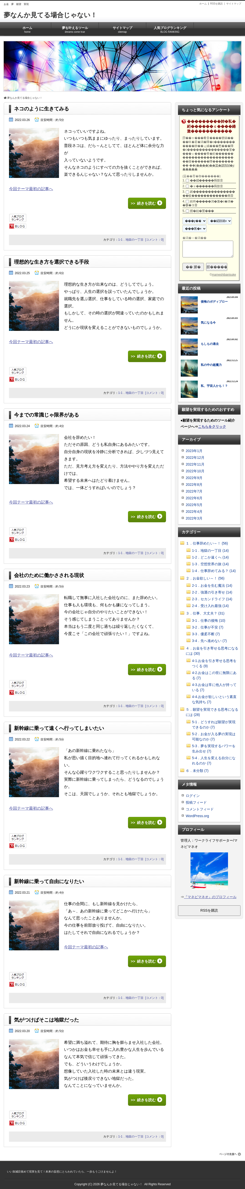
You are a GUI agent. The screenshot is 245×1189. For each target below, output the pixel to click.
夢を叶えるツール (75, 28)
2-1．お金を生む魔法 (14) (212, 586)
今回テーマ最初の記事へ (31, 189)
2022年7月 (194, 491)
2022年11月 (195, 464)
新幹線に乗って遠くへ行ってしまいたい (59, 728)
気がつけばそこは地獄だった (46, 1020)
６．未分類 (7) (197, 771)
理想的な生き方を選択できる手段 (51, 262)
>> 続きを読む (143, 203)
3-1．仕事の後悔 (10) (208, 620)
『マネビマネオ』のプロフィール (210, 897)
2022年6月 (194, 498)
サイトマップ (233, 3)
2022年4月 (194, 512)
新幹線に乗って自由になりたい (49, 881)
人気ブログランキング (170, 28)
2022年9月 (194, 478)
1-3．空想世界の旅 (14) (210, 564)
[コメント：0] (154, 239)
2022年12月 (195, 458)
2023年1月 (194, 451)
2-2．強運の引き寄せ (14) (212, 592)
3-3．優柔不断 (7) (206, 634)
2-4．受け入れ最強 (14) (210, 606)
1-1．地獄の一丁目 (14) (210, 551)
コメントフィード (200, 809)
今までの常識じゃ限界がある (46, 415)
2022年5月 (194, 505)
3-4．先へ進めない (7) (209, 641)
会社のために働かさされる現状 (49, 575)
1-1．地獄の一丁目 (131, 239)
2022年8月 (194, 485)
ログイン (193, 796)
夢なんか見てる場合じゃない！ (50, 15)
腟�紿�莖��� (202, 211)
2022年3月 (194, 518)
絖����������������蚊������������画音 (208, 193)
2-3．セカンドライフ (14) (212, 599)
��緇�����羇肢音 (206, 180)
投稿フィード (196, 802)
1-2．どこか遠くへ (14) (210, 557)
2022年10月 (195, 471)
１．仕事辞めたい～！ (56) (207, 543)
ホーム (203, 3)
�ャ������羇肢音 (206, 186)
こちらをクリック (212, 427)
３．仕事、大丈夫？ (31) (205, 613)
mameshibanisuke (224, 274)
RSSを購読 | (218, 3)
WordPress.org (197, 816)
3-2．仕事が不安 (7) (207, 627)
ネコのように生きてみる (41, 108)
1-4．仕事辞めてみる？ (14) (214, 571)
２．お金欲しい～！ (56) (205, 578)
